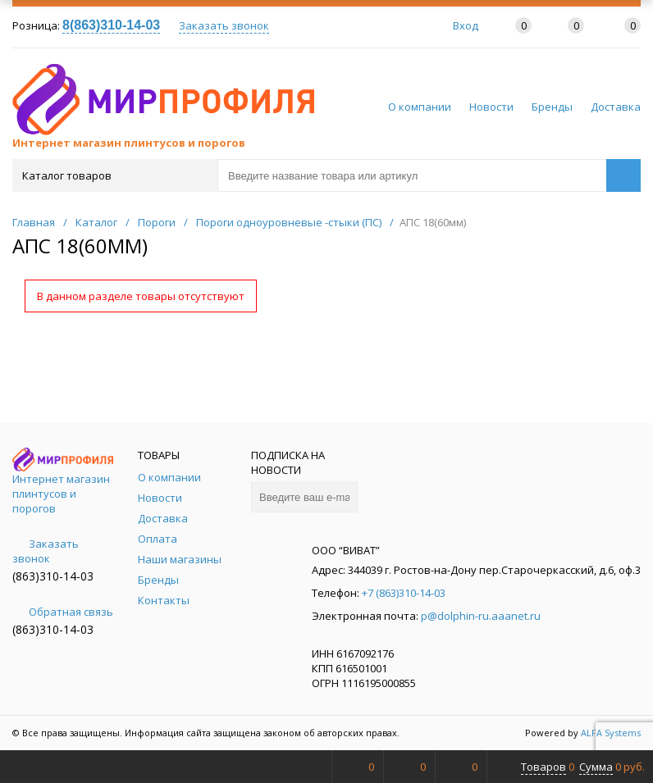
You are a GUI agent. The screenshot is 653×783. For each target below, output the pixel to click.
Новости (491, 106)
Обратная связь (62, 611)
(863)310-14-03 (53, 576)
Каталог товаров (113, 175)
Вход (465, 25)
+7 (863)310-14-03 (403, 592)
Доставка (616, 106)
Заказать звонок (224, 25)
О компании (419, 106)
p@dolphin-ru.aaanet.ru (481, 615)
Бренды (552, 106)
